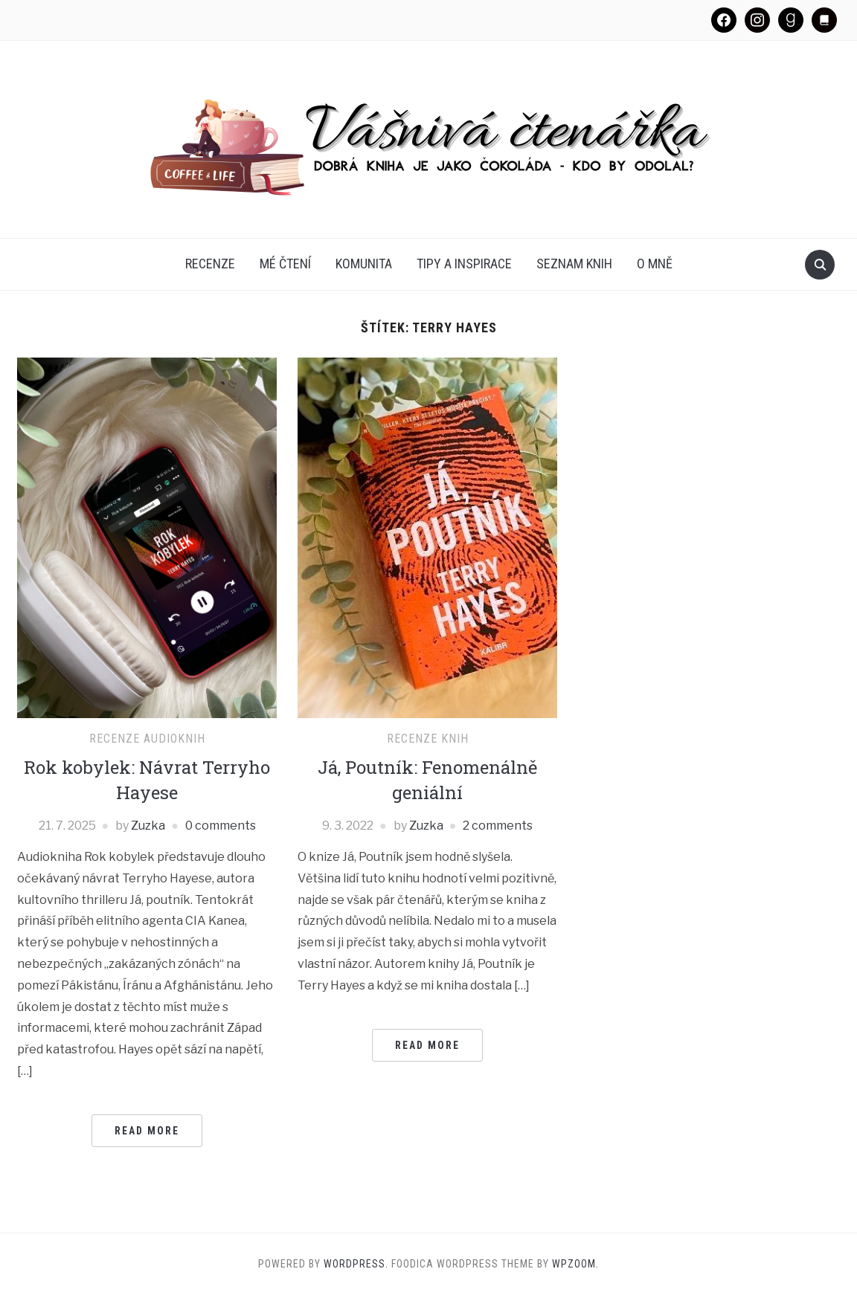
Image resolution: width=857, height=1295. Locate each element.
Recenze (210, 263)
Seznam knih (574, 263)
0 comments (220, 825)
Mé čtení (285, 263)
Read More (147, 1131)
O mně (655, 263)
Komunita (364, 263)
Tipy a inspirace (464, 263)
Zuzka (148, 825)
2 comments (498, 825)
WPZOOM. (575, 1264)
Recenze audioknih (147, 739)
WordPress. (356, 1264)
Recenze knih (428, 739)
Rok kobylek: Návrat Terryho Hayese (147, 779)
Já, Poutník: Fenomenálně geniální (427, 779)
